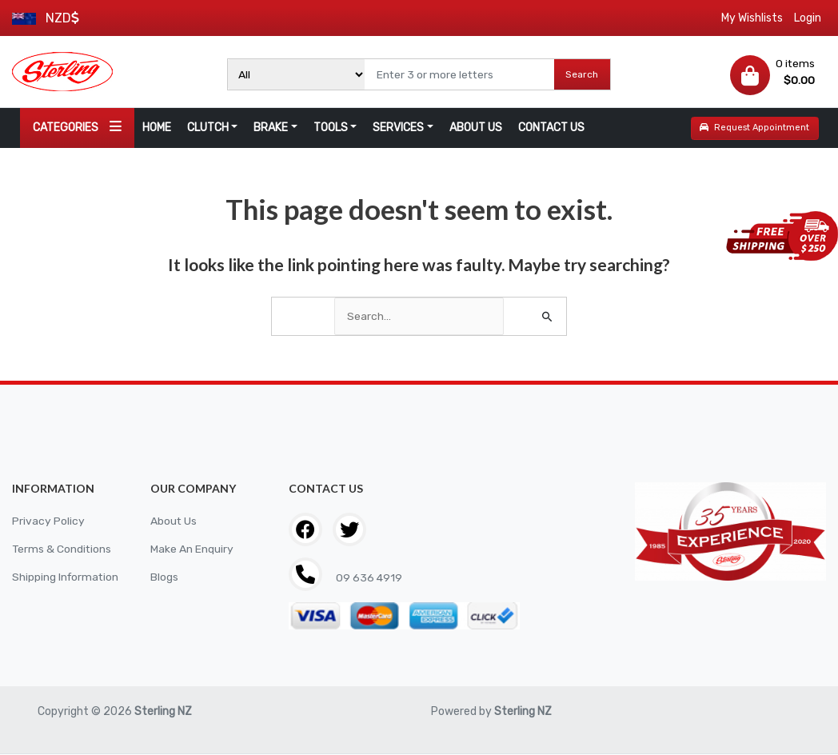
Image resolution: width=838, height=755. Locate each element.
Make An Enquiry (191, 549)
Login (807, 18)
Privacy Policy (48, 521)
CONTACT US (551, 127)
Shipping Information (66, 577)
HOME (156, 127)
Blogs (164, 577)
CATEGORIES (77, 126)
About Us (174, 521)
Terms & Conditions (62, 549)
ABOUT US (475, 127)
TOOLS (330, 127)
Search (581, 74)
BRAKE (270, 127)
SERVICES (398, 127)
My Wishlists (752, 18)
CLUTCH (208, 127)
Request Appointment (754, 127)
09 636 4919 (368, 578)
